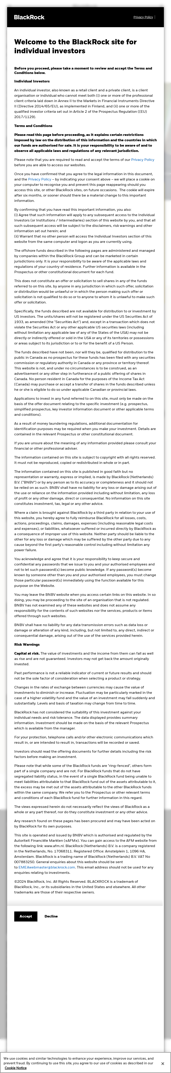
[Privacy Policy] (144, 17)
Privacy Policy (142, 160)
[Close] (163, 1065)
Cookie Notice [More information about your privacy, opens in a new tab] (15, 1069)
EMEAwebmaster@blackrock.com (46, 867)
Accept (26, 916)
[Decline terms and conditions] (51, 916)
